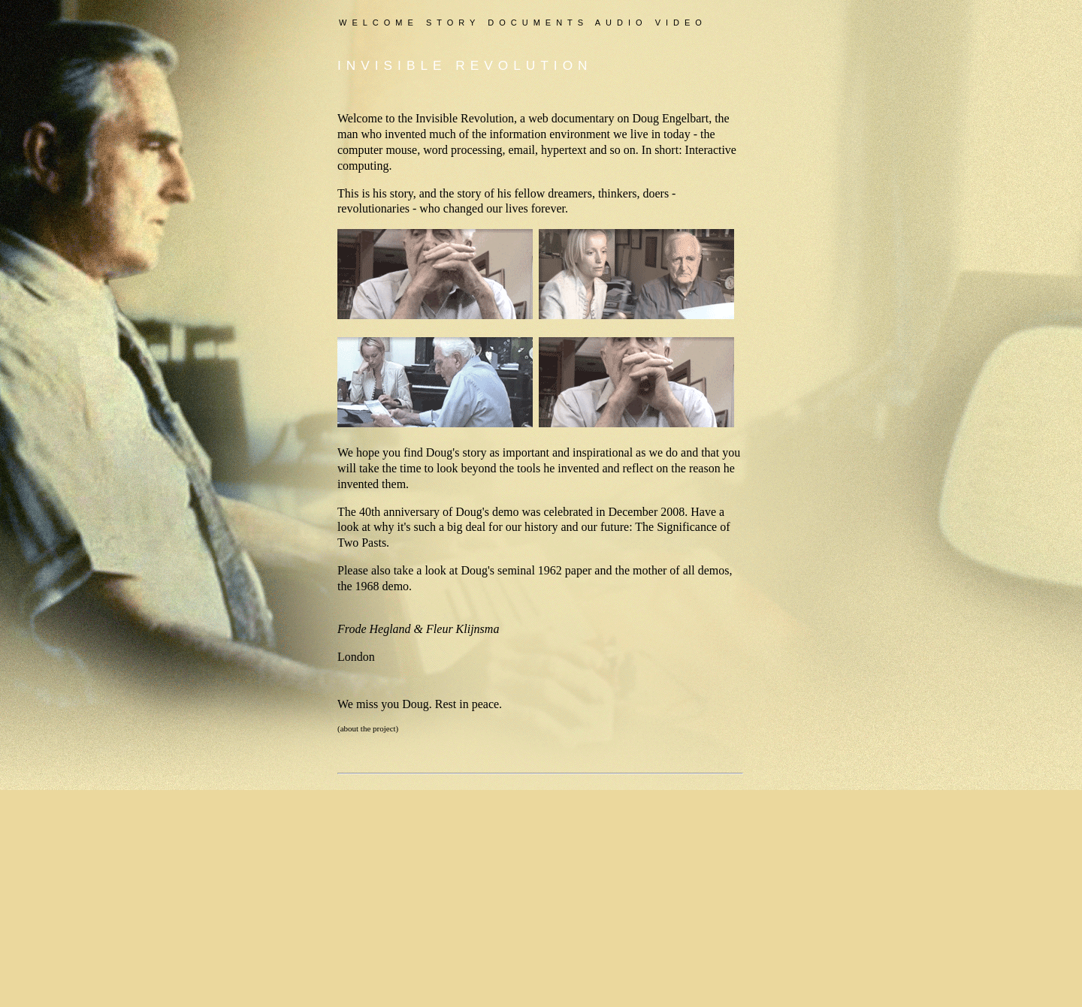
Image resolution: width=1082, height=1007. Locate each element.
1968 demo (382, 586)
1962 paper (565, 570)
